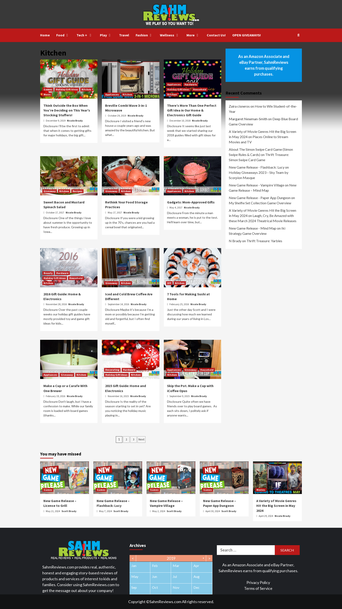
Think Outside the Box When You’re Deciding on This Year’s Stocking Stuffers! (66, 110)
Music (47, 94)
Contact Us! (216, 35)
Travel (124, 35)
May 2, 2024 (159, 511)
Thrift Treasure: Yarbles (264, 241)
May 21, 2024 (53, 511)
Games (48, 89)
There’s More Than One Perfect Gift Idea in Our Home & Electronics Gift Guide (191, 110)
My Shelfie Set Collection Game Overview (260, 203)
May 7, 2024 (105, 511)
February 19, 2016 (56, 396)
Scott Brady (69, 511)
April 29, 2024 (266, 516)
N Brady (235, 241)
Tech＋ (85, 35)
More (193, 35)
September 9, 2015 (179, 396)
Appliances (112, 94)
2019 (171, 558)
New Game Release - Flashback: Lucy (256, 167)
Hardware (191, 84)
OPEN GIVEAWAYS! (246, 35)
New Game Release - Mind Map (252, 228)
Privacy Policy (258, 582)
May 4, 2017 (176, 207)
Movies (260, 489)
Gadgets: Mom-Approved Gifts (191, 202)
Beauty (48, 273)
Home (45, 35)
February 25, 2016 (179, 304)
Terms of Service (258, 588)
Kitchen (86, 89)
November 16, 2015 (118, 396)
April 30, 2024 (212, 511)
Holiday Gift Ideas (67, 89)
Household (199, 89)
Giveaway (50, 191)
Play (106, 35)
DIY (169, 283)
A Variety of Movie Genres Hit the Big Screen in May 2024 (276, 506)
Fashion (145, 35)
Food (63, 35)
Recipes (77, 191)
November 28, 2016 (56, 304)
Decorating (112, 369)
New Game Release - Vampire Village (256, 185)
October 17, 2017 (55, 212)
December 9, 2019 (56, 120)
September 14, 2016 (119, 304)
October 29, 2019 (117, 115)
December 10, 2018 (180, 120)
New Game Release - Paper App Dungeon (260, 198)
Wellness (170, 35)
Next (141, 439)
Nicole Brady (75, 120)
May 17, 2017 (115, 212)
